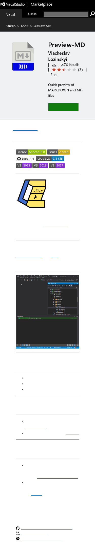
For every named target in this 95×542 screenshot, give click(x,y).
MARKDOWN (29, 255)
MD (54, 255)
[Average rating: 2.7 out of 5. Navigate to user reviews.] (66, 70)
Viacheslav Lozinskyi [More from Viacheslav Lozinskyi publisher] (59, 56)
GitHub (36, 494)
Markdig (72, 433)
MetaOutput (55, 225)
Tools (25, 26)
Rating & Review (31, 136)
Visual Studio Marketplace (57, 477)
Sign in (32, 14)
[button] (63, 107)
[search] (66, 14)
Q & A (47, 125)
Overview (25, 125)
